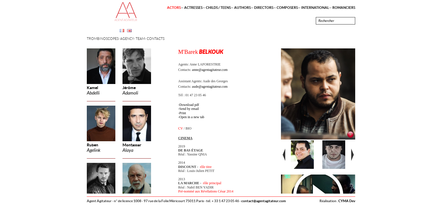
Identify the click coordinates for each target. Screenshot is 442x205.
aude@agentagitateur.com (210, 87)
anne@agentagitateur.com (210, 70)
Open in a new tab (191, 117)
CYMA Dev (346, 201)
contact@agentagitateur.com (263, 201)
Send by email (189, 109)
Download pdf (189, 105)
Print (182, 113)
